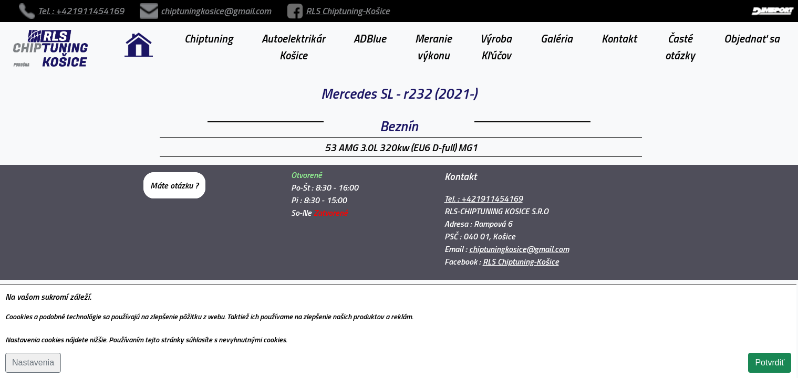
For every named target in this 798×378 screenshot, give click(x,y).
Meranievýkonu (433, 39)
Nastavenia (33, 362)
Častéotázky (680, 39)
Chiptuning (208, 30)
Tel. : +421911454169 (60, 7)
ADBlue (370, 30)
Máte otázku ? (174, 177)
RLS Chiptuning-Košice (248, 7)
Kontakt (619, 30)
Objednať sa (752, 30)
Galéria (557, 30)
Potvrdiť (769, 362)
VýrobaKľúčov (496, 39)
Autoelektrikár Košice (293, 39)
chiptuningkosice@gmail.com (155, 7)
